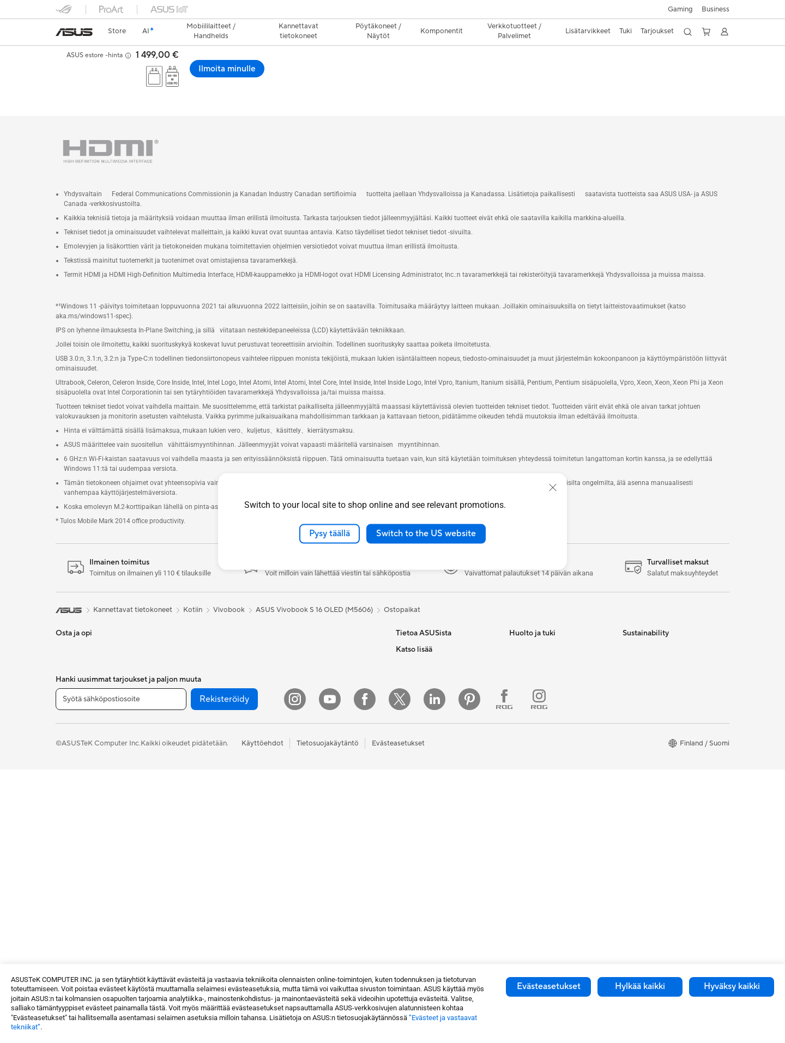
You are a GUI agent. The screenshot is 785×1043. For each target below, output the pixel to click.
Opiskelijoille (76, 743)
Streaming (297, 759)
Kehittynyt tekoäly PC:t (434, 792)
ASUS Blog (414, 890)
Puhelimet (72, 645)
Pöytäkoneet (76, 826)
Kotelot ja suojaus (309, 792)
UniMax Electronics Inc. (434, 742)
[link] (74, 32)
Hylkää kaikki (640, 986)
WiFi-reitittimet (305, 628)
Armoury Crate (420, 906)
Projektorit (185, 644)
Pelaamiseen (75, 694)
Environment (643, 644)
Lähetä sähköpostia (541, 644)
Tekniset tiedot (278, 79)
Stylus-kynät (301, 857)
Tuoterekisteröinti (537, 677)
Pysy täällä (329, 533)
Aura (403, 923)
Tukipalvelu (527, 628)
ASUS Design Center (429, 825)
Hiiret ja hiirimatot (310, 727)
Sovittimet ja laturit (311, 808)
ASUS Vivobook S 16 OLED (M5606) (314, 589)
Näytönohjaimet (194, 694)
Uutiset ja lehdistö (425, 677)
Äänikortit (184, 776)
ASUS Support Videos (545, 710)
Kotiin (65, 678)
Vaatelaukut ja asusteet (318, 776)
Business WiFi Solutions (319, 677)
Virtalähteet (187, 743)
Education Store (422, 808)
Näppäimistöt (303, 710)
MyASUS (524, 742)
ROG (404, 841)
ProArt (407, 857)
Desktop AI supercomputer (325, 661)
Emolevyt (183, 678)
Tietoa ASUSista (422, 628)
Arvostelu (331, 79)
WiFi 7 (178, 825)
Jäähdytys (185, 727)
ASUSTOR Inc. (419, 693)
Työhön (68, 711)
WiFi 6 (178, 842)
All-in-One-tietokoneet (92, 809)
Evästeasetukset (549, 986)
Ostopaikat (402, 589)
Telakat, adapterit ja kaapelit (326, 825)
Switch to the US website (426, 533)
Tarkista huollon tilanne (546, 759)
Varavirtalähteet (307, 841)
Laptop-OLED (218, 79)
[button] (680, 9)
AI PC (405, 776)
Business (715, 9)
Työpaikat (411, 710)
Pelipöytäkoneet (82, 842)
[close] (552, 487)
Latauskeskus (530, 693)
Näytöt (67, 793)
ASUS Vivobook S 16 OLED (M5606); (181, 57)
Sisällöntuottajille (83, 727)
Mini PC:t (183, 628)
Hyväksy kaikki (732, 986)
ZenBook (410, 874)
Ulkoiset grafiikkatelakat (207, 759)
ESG (403, 661)
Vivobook (229, 589)
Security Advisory (537, 726)
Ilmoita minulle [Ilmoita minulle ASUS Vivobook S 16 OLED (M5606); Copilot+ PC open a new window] (691, 68)
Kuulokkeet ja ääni (310, 743)
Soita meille (527, 661)
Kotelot (180, 710)
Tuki (369, 79)
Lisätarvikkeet (78, 760)
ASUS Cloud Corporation (437, 726)
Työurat (408, 644)
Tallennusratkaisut (197, 792)
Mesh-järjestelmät (310, 644)
